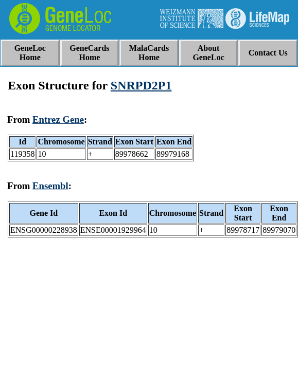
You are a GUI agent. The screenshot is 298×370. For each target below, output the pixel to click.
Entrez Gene (58, 119)
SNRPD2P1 (141, 85)
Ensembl (50, 185)
